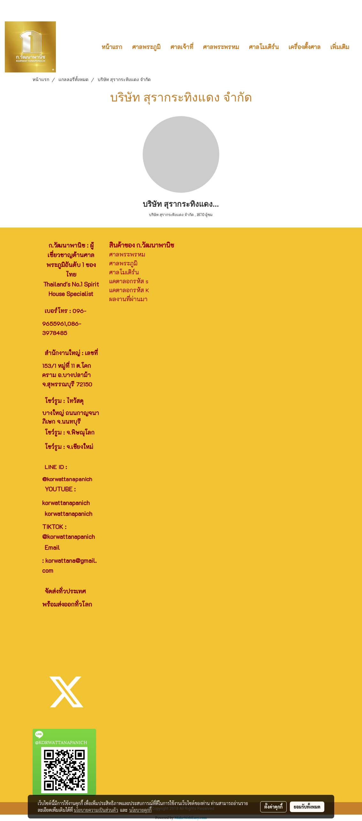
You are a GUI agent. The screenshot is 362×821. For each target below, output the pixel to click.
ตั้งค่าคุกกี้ (273, 807)
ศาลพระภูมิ (146, 47)
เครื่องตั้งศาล (305, 47)
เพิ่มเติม (339, 47)
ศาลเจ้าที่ (181, 47)
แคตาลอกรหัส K (129, 290)
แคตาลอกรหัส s (128, 281)
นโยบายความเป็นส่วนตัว (96, 810)
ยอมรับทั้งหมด (307, 807)
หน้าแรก (112, 47)
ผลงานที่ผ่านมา (128, 299)
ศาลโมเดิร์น (264, 47)
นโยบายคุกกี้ (140, 810)
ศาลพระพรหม (221, 47)
